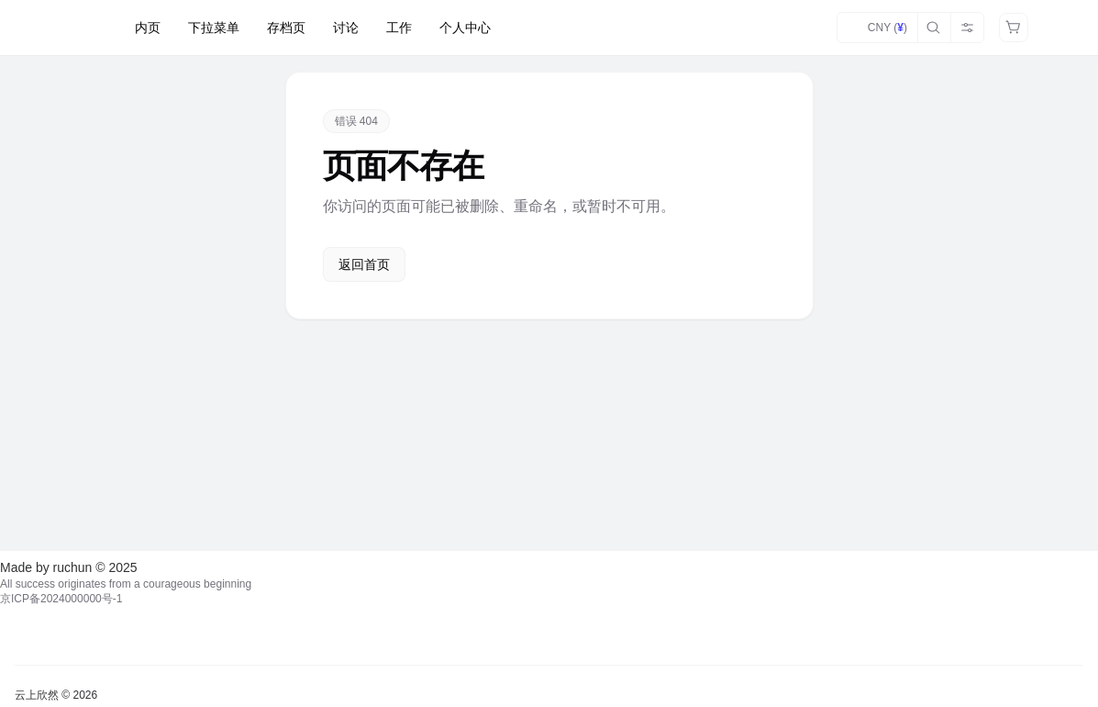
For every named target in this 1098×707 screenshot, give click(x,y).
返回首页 (364, 264)
